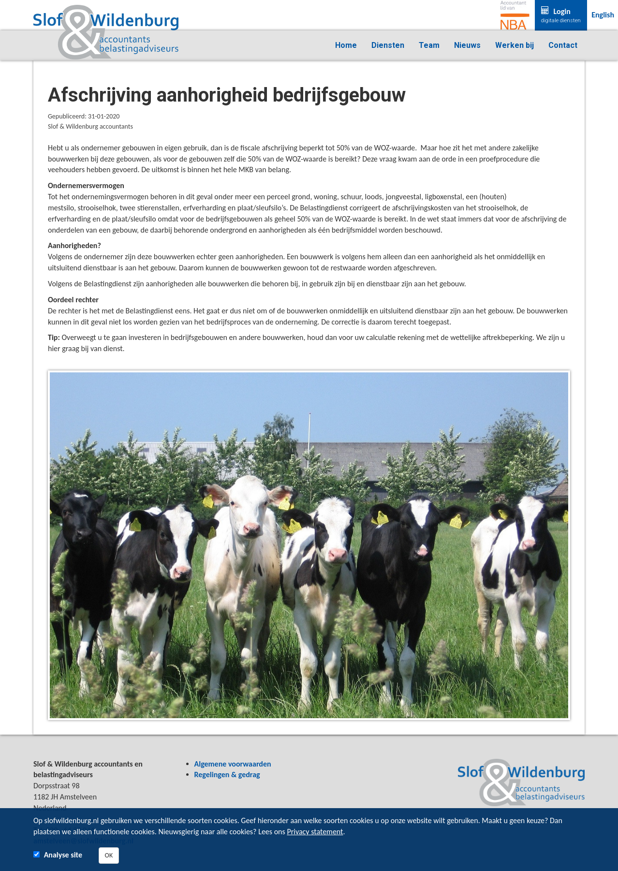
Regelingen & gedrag (227, 774)
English (602, 14)
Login (561, 15)
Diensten (387, 45)
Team (429, 45)
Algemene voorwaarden (232, 763)
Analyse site (63, 854)
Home (346, 45)
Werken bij (514, 45)
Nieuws (467, 45)
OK (109, 855)
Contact (562, 45)
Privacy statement (315, 831)
